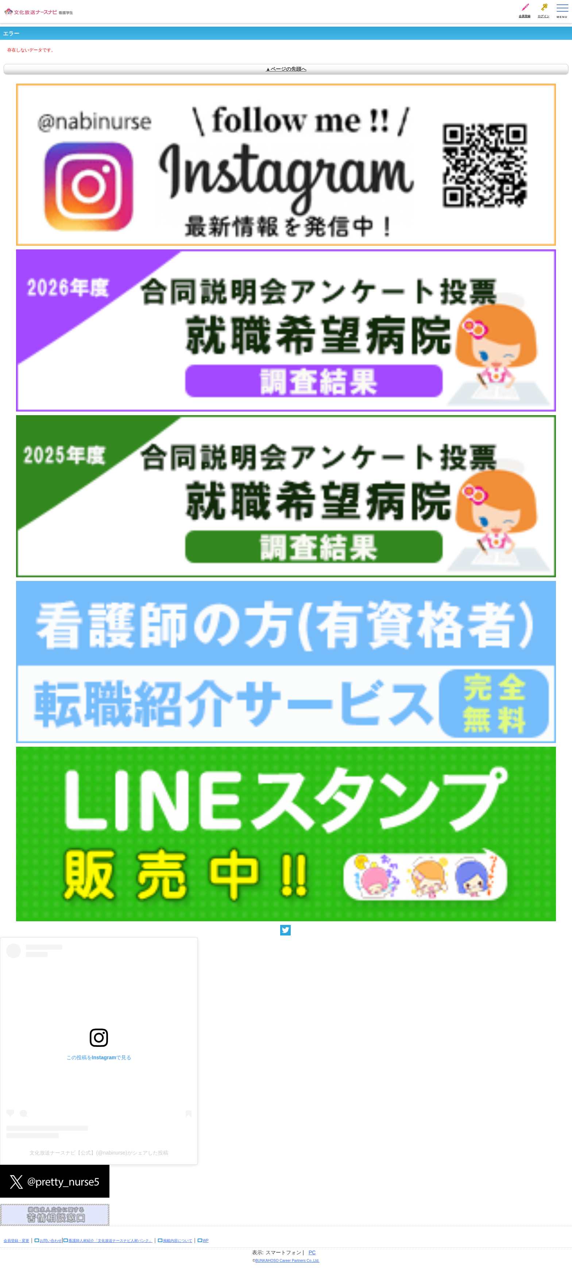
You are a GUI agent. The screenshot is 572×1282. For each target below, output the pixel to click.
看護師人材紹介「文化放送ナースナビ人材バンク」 (110, 1241)
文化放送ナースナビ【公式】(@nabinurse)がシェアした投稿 (99, 1153)
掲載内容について (177, 1241)
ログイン (543, 16)
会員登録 (524, 16)
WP (206, 1241)
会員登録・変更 (16, 1241)
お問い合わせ (51, 1241)
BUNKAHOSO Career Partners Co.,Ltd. (287, 1261)
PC (312, 1252)
